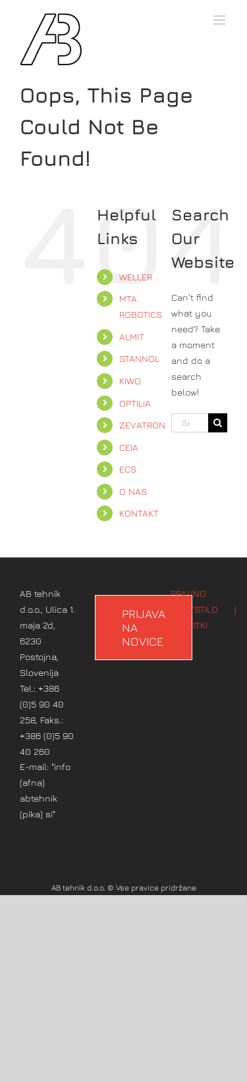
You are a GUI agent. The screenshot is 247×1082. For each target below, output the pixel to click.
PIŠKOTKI (189, 625)
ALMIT (131, 336)
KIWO (130, 380)
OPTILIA (135, 403)
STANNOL (139, 358)
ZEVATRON (142, 424)
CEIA (128, 447)
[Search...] (189, 422)
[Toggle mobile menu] (220, 20)
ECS (127, 469)
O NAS (133, 491)
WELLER (135, 276)
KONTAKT (139, 513)
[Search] (217, 422)
